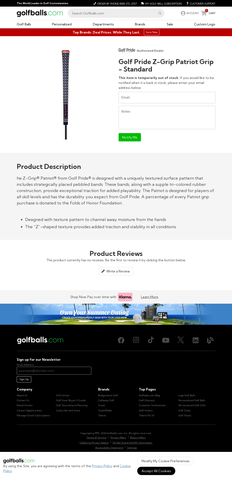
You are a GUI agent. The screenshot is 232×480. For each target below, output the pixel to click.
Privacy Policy (102, 466)
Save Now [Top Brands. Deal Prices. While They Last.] (151, 32)
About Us (22, 395)
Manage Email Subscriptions (33, 415)
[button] (159, 13)
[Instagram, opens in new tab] (136, 340)
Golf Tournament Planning (72, 405)
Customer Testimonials (152, 405)
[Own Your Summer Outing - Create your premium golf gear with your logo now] (116, 314)
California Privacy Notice (94, 442)
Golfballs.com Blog (149, 395)
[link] (189, 13)
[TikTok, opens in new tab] (151, 340)
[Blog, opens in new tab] (210, 340)
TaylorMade (105, 410)
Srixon (101, 405)
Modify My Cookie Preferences (166, 461)
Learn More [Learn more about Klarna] (149, 297)
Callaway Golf (106, 400)
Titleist (102, 415)
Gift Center (63, 395)
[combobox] (116, 13)
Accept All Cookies (156, 471)
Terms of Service (97, 437)
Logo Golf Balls (186, 395)
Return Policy (138, 437)
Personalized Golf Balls (191, 400)
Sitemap (132, 447)
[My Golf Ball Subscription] (160, 3)
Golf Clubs (184, 410)
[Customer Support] (199, 3)
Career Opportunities (29, 410)
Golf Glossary (147, 400)
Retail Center (25, 405)
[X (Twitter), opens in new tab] (181, 340)
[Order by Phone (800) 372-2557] (114, 3)
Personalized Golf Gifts (192, 405)
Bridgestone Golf (108, 395)
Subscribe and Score (68, 410)
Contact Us (23, 400)
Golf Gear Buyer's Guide (71, 400)
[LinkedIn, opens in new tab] (196, 340)
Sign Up (24, 379)
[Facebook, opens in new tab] (121, 340)
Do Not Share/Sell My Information (132, 442)
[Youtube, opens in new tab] (166, 340)
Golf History (146, 410)
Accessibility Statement (109, 447)
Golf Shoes (184, 415)
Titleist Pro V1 (146, 415)
